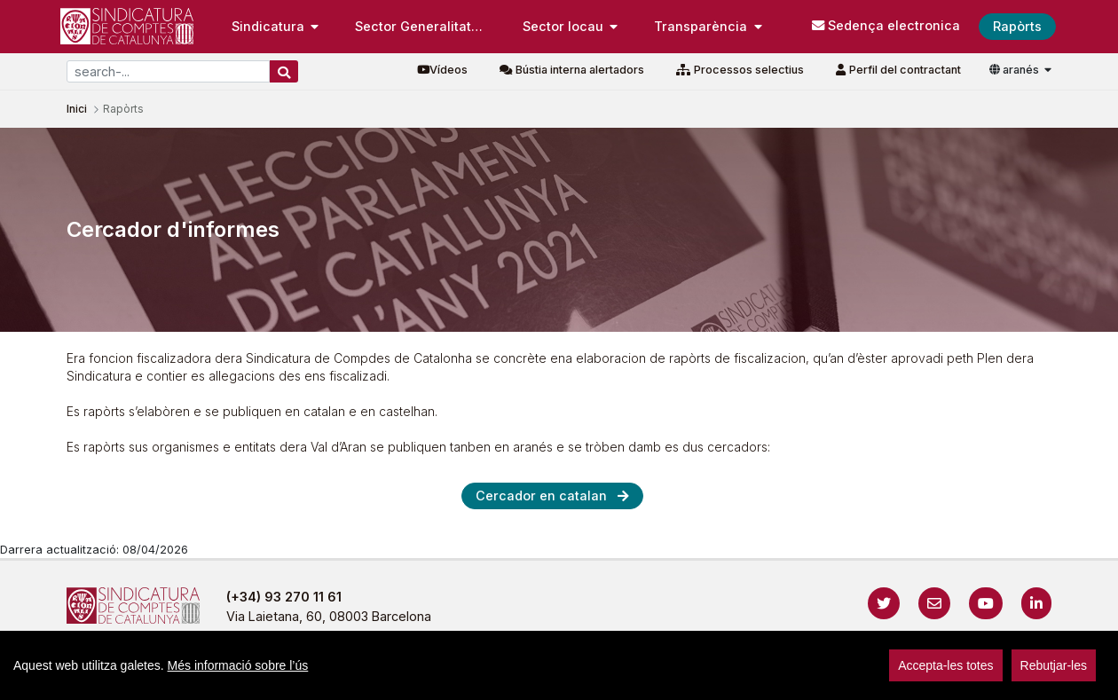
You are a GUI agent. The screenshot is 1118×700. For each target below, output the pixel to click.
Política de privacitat (525, 677)
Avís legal (409, 677)
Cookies (638, 677)
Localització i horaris (893, 677)
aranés (1015, 69)
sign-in (986, 677)
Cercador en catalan (541, 495)
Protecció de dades (748, 677)
